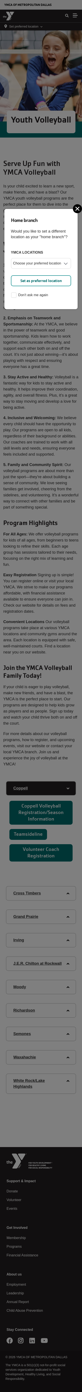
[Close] (78, 209)
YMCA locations (27, 252)
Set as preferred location (41, 280)
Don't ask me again (29, 295)
